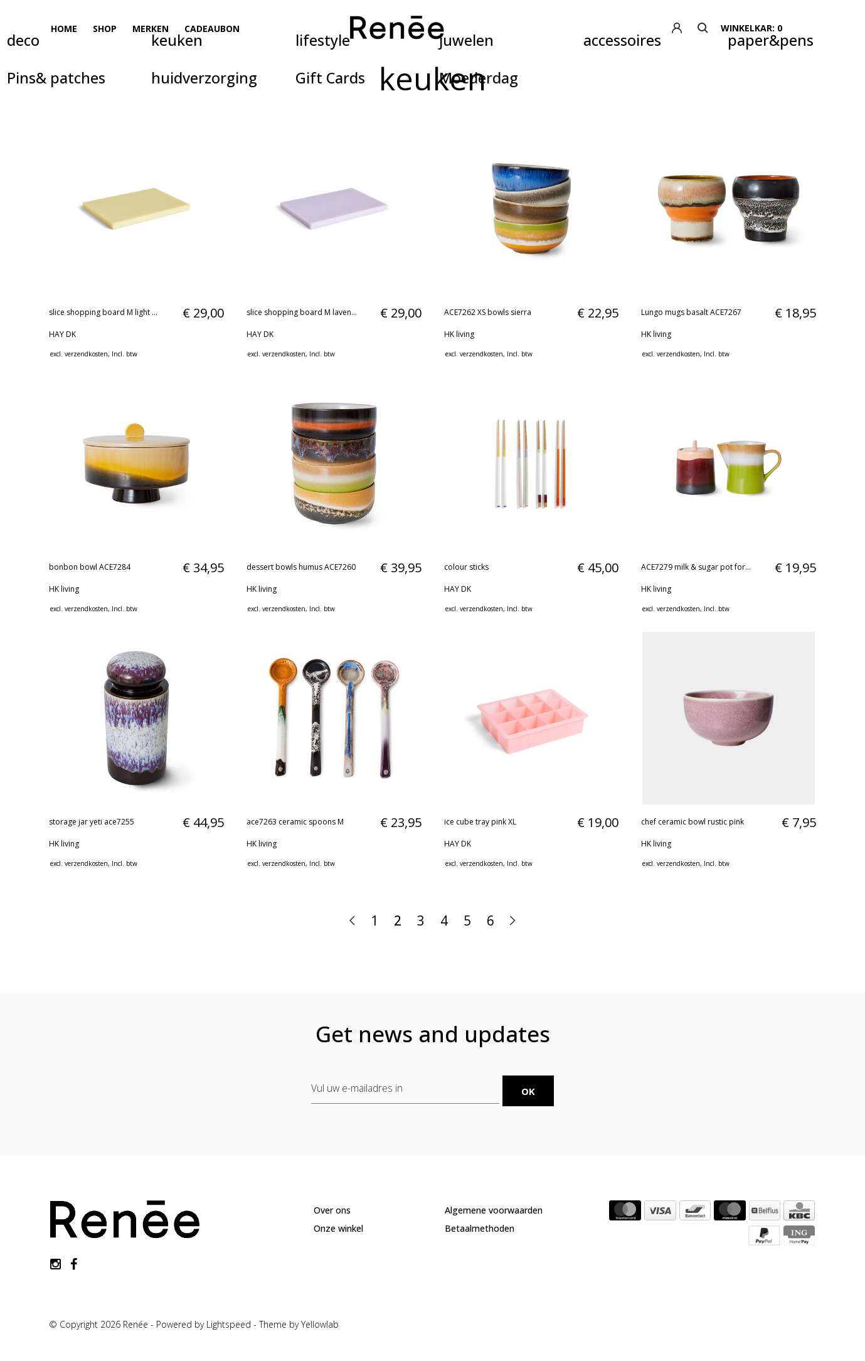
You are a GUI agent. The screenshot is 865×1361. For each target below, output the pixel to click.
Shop (103, 28)
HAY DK (62, 334)
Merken (148, 28)
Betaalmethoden (479, 1228)
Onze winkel (338, 1228)
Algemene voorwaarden (494, 1209)
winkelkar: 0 (787, 28)
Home (63, 28)
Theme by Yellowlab (299, 1323)
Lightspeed (228, 1323)
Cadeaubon (209, 28)
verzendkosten (86, 354)
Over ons (332, 1209)
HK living (459, 334)
